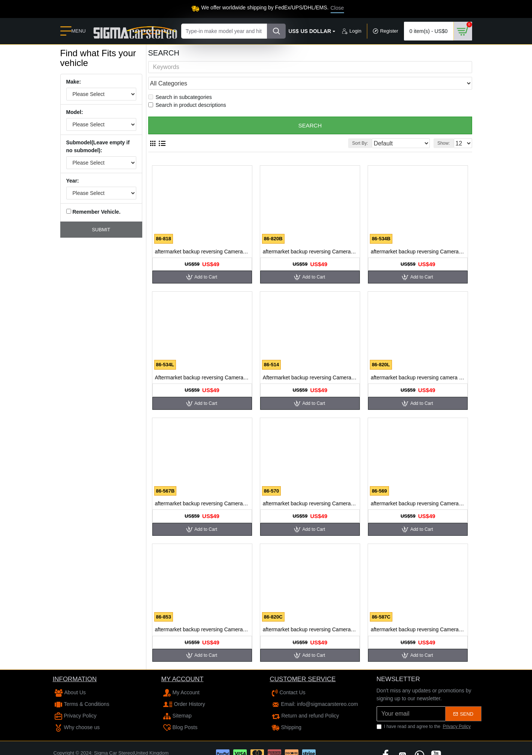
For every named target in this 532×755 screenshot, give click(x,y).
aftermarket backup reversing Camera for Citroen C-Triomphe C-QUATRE (418, 615)
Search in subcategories (180, 83)
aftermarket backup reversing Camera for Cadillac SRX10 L (310, 615)
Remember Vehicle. (93, 212)
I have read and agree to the (424, 712)
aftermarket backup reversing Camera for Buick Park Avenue (202, 489)
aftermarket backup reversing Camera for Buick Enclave (202, 237)
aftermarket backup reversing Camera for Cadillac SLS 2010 (202, 615)
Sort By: (375, 129)
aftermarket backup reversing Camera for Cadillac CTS (310, 489)
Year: (72, 181)
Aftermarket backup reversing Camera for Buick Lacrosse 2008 (310, 363)
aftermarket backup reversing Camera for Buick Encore (310, 237)
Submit (101, 229)
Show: (446, 129)
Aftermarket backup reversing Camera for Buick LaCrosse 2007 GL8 (202, 363)
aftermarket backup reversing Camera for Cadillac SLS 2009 (418, 489)
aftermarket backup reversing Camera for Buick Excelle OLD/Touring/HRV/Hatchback (418, 237)
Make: (73, 82)
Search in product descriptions (187, 91)
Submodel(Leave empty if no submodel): (98, 146)
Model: (74, 112)
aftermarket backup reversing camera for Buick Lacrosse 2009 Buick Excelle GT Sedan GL (418, 363)
